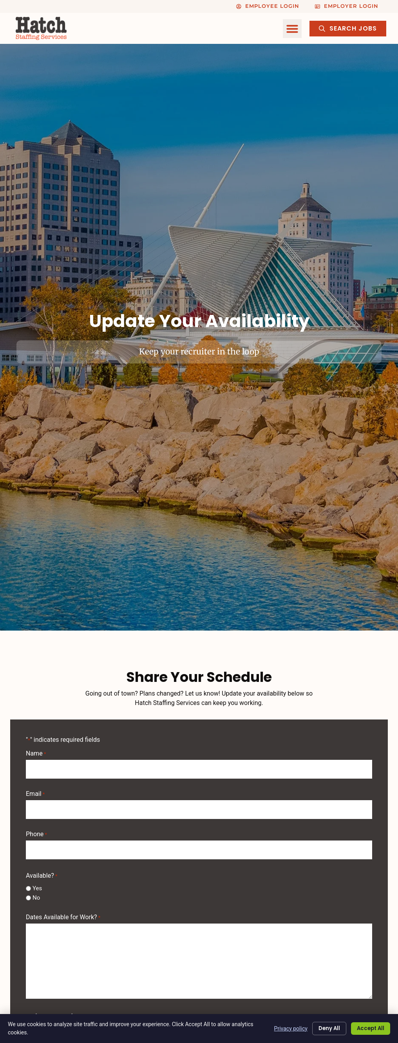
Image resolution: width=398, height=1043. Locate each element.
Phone (36, 830)
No (36, 891)
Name (36, 753)
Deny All (323, 1028)
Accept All (368, 1028)
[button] (292, 28)
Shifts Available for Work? (61, 1010)
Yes (37, 882)
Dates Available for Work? (63, 911)
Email (35, 791)
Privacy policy (283, 1028)
